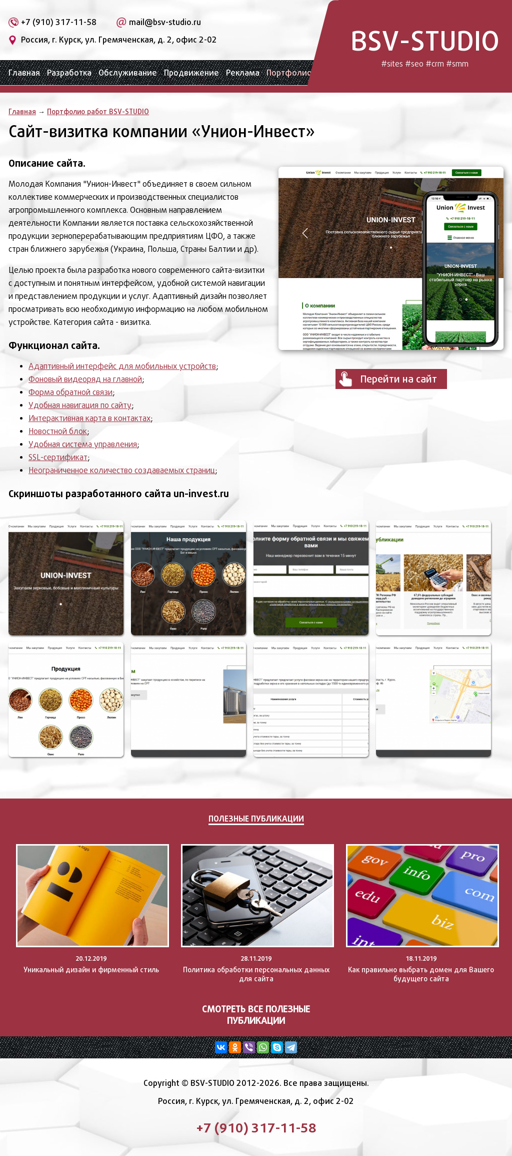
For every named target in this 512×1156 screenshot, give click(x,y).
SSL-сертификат (58, 457)
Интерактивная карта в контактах (89, 418)
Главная (24, 73)
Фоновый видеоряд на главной (85, 379)
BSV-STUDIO (425, 46)
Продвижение (191, 73)
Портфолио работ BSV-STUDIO (98, 111)
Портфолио (289, 73)
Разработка (69, 73)
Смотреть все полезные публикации (256, 1015)
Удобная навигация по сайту (80, 405)
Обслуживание (127, 73)
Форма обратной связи (70, 392)
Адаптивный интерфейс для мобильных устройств (122, 366)
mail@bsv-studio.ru (165, 22)
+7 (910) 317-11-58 (58, 22)
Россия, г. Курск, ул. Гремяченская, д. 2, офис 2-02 (119, 40)
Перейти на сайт (398, 379)
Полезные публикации (256, 819)
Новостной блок (57, 431)
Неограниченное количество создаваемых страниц (121, 470)
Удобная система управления (82, 444)
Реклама (243, 73)
